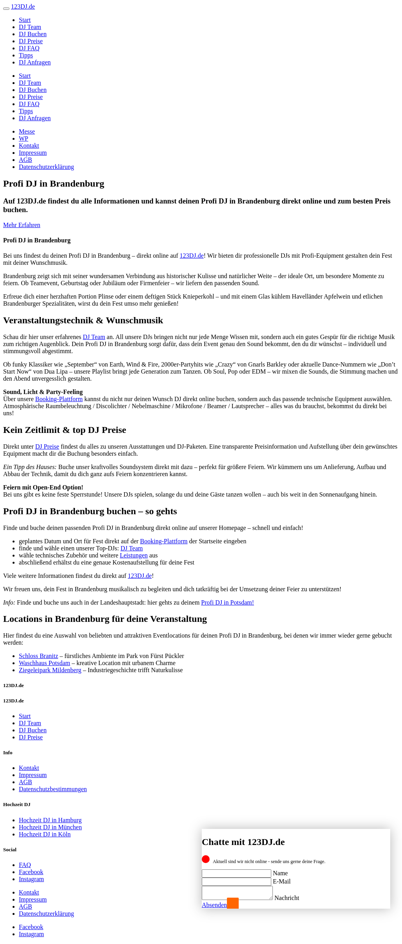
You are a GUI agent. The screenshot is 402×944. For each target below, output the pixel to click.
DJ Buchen (33, 34)
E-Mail (282, 879)
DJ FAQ (29, 48)
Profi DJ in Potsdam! (227, 602)
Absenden (214, 905)
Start (25, 19)
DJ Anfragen (35, 62)
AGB (25, 159)
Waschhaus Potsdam (44, 663)
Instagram (31, 879)
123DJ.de (192, 255)
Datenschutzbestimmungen (53, 789)
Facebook (31, 872)
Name (280, 870)
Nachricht (294, 898)
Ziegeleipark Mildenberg (50, 670)
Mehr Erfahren (21, 225)
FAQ (25, 865)
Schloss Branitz (38, 656)
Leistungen (134, 555)
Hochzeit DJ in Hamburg (50, 820)
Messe (27, 131)
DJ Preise (31, 41)
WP (23, 138)
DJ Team (30, 27)
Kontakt (29, 145)
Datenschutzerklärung (46, 166)
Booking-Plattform (59, 399)
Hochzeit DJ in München (50, 827)
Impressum (33, 152)
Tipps (26, 55)
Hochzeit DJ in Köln (45, 834)
